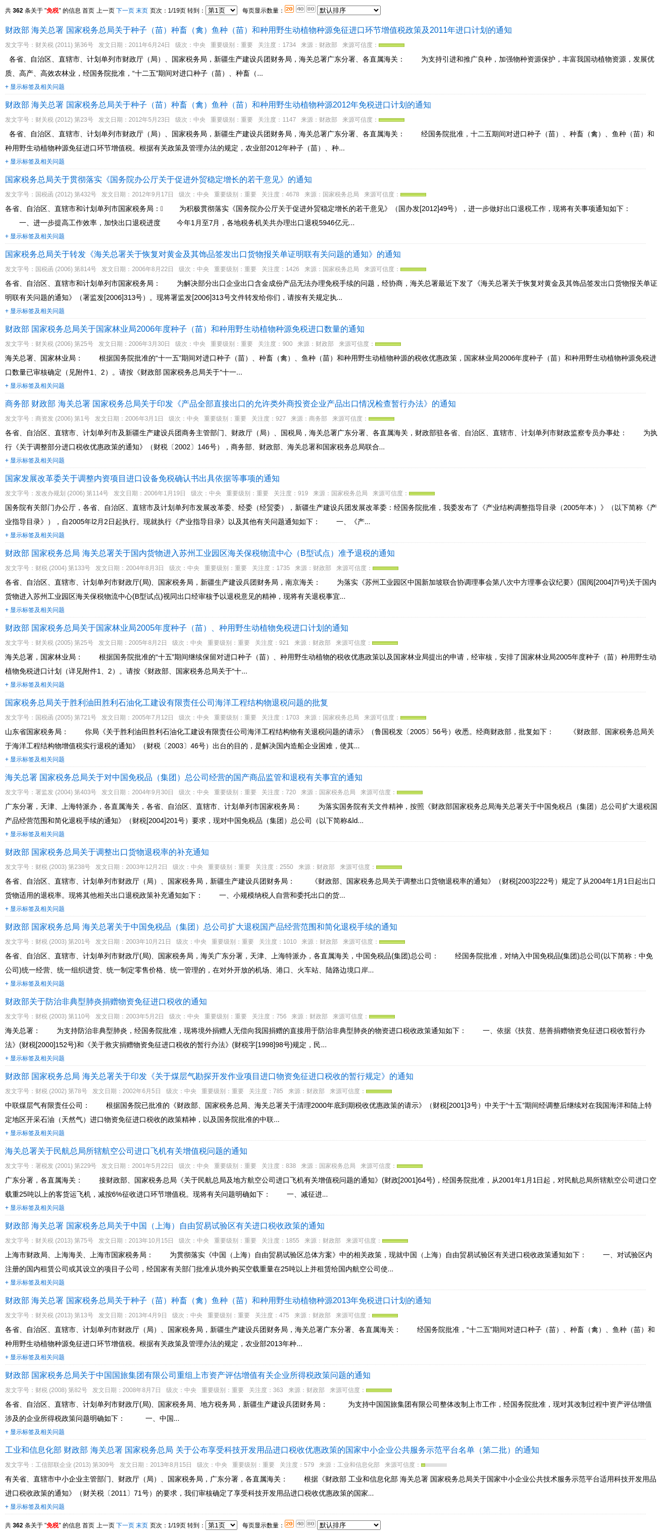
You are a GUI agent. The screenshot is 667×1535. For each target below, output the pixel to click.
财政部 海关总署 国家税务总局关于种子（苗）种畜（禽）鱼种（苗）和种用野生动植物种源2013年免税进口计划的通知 (218, 1300)
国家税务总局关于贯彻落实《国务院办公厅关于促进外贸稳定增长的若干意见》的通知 (158, 179)
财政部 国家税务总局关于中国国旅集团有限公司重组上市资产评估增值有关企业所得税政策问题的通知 (188, 1375)
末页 (142, 10)
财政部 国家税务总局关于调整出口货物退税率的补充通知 (107, 852)
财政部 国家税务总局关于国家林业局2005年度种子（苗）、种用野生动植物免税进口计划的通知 (176, 628)
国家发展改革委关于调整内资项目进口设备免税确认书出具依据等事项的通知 (142, 478)
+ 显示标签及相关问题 (35, 86)
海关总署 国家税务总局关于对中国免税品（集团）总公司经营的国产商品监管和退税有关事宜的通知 (184, 777)
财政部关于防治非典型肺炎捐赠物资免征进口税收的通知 (106, 1001)
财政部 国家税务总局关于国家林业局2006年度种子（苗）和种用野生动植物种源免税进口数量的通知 (185, 329)
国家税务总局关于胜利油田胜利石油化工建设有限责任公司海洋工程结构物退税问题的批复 (166, 702)
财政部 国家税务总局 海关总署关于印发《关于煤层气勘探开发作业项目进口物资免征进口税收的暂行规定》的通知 (209, 1076)
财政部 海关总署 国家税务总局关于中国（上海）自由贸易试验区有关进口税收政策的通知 (165, 1225)
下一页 (125, 10)
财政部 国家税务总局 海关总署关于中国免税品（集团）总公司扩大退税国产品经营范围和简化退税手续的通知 (201, 927)
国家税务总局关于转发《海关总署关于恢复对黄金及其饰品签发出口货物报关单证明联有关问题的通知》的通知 (203, 254)
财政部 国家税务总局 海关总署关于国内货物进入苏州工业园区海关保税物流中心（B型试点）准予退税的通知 (200, 553)
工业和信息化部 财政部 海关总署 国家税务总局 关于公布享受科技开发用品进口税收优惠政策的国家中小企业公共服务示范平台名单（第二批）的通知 (272, 1450)
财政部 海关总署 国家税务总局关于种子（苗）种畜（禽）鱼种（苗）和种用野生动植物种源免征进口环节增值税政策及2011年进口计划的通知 (258, 30)
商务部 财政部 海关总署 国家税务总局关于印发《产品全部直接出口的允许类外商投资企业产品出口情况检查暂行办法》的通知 (230, 403)
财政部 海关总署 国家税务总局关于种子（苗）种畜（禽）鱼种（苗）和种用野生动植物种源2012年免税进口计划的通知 (218, 104)
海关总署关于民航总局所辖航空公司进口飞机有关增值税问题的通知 (126, 1151)
